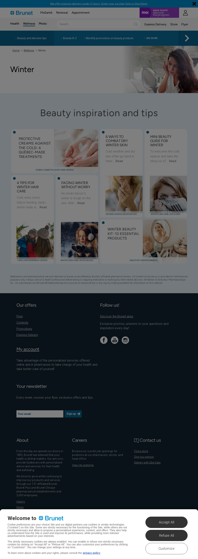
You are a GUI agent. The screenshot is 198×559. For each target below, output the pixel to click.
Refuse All (166, 535)
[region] (99, 534)
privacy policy (91, 552)
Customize (166, 548)
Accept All (166, 522)
